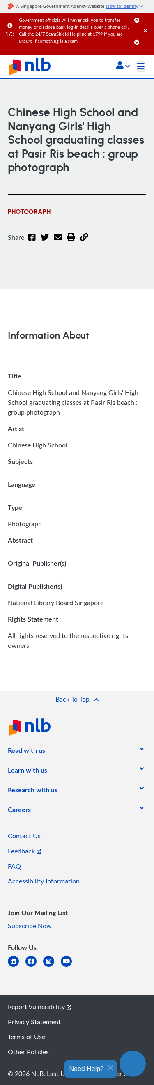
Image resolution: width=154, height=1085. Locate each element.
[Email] (58, 242)
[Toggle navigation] (141, 66)
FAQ (14, 866)
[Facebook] (32, 242)
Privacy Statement (34, 1021)
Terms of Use (26, 1036)
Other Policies (28, 1051)
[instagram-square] (52, 966)
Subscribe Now (30, 925)
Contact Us (24, 835)
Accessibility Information (44, 880)
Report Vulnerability (39, 1006)
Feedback (24, 851)
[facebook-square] (34, 966)
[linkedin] (16, 966)
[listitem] (26, 752)
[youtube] (69, 966)
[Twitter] (45, 242)
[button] (123, 66)
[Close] (147, 22)
